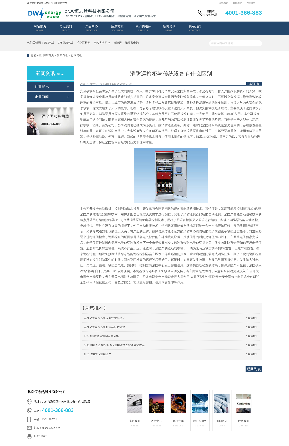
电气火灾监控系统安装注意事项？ (104, 318)
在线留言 (223, 3)
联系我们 (195, 28)
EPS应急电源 (65, 42)
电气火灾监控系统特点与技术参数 (104, 327)
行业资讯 (76, 55)
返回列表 (254, 83)
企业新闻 (42, 97)
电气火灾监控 (102, 42)
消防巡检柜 (83, 42)
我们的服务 (143, 28)
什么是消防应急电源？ (97, 354)
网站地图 (251, 3)
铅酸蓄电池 (132, 42)
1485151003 (41, 436)
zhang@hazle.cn (51, 427)
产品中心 (91, 28)
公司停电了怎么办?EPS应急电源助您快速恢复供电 (114, 345)
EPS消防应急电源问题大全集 (101, 336)
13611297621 (49, 419)
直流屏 (117, 42)
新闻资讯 (169, 28)
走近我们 (65, 28)
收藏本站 (237, 3)
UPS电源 (49, 42)
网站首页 (40, 28)
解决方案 (117, 28)
